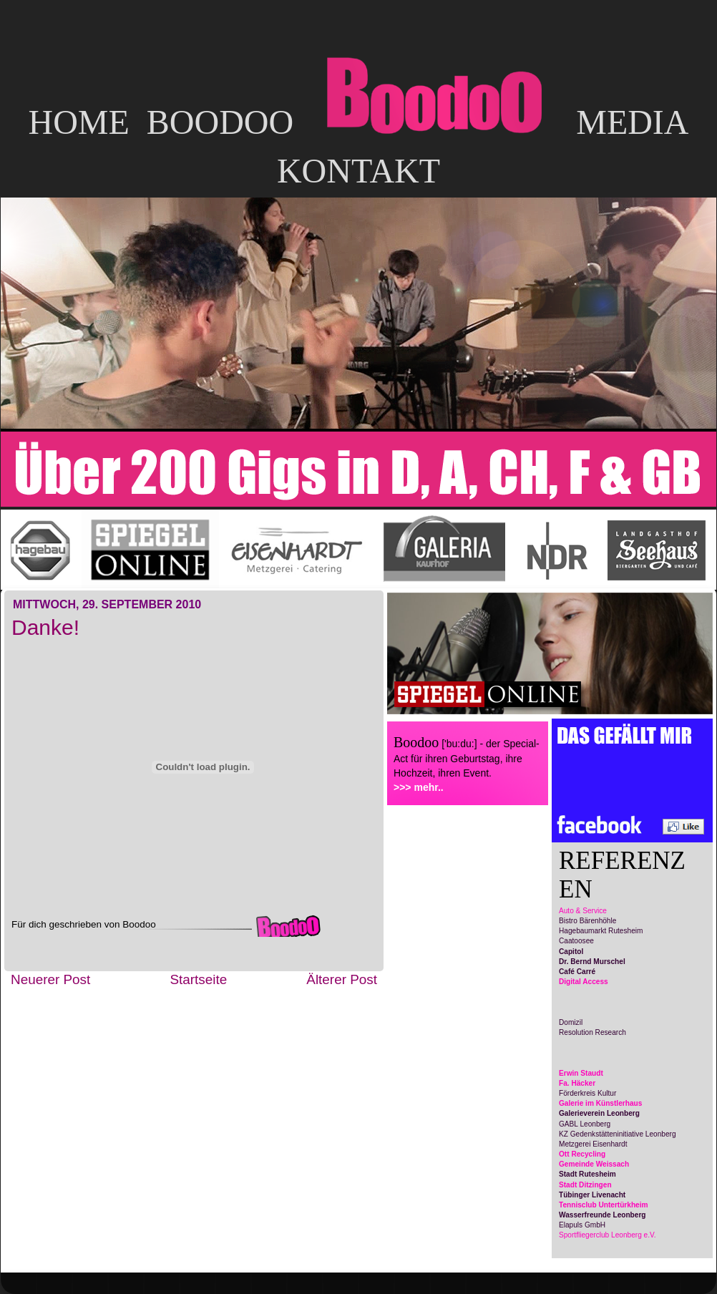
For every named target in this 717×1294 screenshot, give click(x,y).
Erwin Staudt (581, 1073)
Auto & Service (583, 911)
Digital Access (583, 982)
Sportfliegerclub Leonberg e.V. (607, 1235)
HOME (78, 122)
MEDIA (632, 122)
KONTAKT (358, 171)
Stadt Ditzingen (585, 1185)
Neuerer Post (50, 979)
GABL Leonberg (584, 1124)
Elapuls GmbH (582, 1225)
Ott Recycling (582, 1154)
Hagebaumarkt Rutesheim (601, 931)
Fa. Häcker (577, 1083)
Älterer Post (341, 979)
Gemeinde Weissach (594, 1164)
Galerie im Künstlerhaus (600, 1103)
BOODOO (220, 122)
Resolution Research (592, 1032)
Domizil (570, 1022)
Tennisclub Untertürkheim (603, 1205)
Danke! (45, 627)
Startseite (198, 979)
